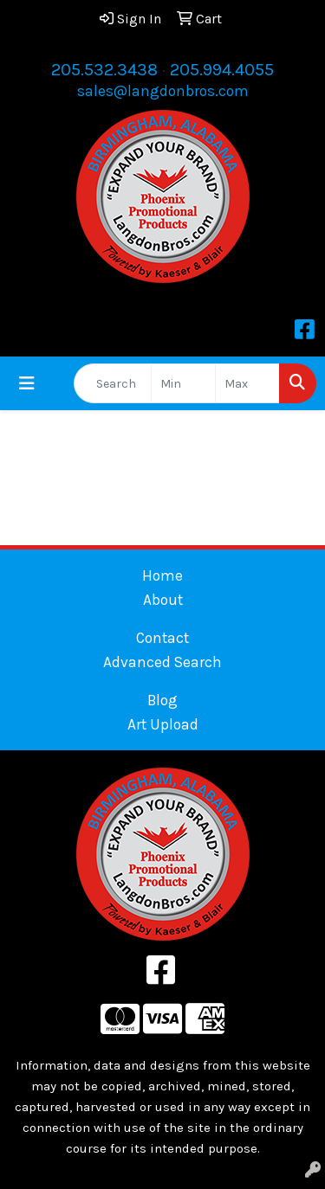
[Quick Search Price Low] (183, 383)
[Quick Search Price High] (247, 383)
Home (162, 575)
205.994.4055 (222, 70)
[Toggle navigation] (27, 383)
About (163, 599)
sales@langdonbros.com (163, 91)
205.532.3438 (104, 70)
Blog (162, 700)
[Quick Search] (113, 383)
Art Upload (162, 724)
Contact (162, 637)
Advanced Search (162, 662)
